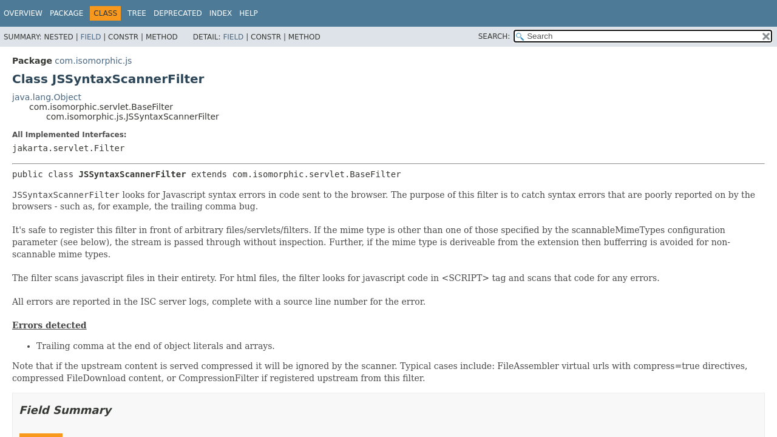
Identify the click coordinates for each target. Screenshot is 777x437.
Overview (23, 13)
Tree (136, 13)
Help (248, 13)
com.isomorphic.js (93, 61)
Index (220, 13)
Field (90, 37)
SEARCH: (494, 36)
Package (66, 13)
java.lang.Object (46, 97)
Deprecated (178, 13)
